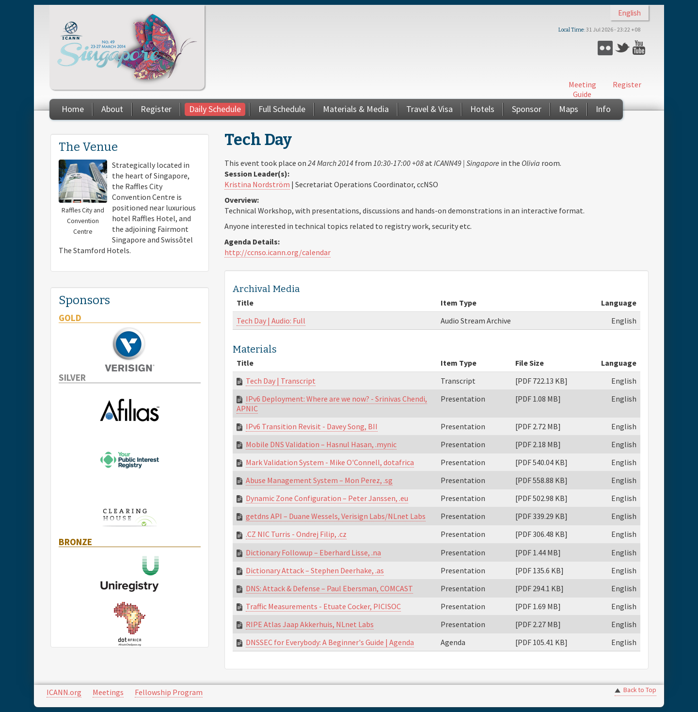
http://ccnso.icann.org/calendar (277, 252)
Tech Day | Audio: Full (271, 320)
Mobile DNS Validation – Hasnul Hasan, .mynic (321, 444)
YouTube (640, 47)
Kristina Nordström (257, 184)
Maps (568, 108)
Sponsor (526, 108)
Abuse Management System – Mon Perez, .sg (319, 480)
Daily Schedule (215, 108)
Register (627, 84)
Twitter (622, 47)
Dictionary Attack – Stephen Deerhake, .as (315, 570)
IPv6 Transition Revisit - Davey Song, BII (312, 426)
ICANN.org (64, 692)
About (112, 108)
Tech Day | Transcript (281, 381)
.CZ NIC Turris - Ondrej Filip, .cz (296, 534)
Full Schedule (281, 108)
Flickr (605, 47)
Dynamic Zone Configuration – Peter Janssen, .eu (327, 498)
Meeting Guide (582, 89)
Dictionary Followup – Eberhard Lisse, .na (313, 552)
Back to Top (639, 690)
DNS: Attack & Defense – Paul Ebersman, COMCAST (329, 588)
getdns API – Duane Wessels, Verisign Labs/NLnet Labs (336, 516)
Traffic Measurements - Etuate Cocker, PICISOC (323, 606)
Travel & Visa (429, 108)
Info (603, 108)
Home (73, 108)
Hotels (482, 108)
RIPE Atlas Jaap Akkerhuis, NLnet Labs (310, 624)
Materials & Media (356, 108)
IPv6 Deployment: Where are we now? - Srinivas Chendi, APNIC (332, 403)
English (629, 12)
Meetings (108, 692)
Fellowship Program (169, 692)
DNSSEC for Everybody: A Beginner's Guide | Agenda (330, 642)
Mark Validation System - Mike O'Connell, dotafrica (330, 462)
